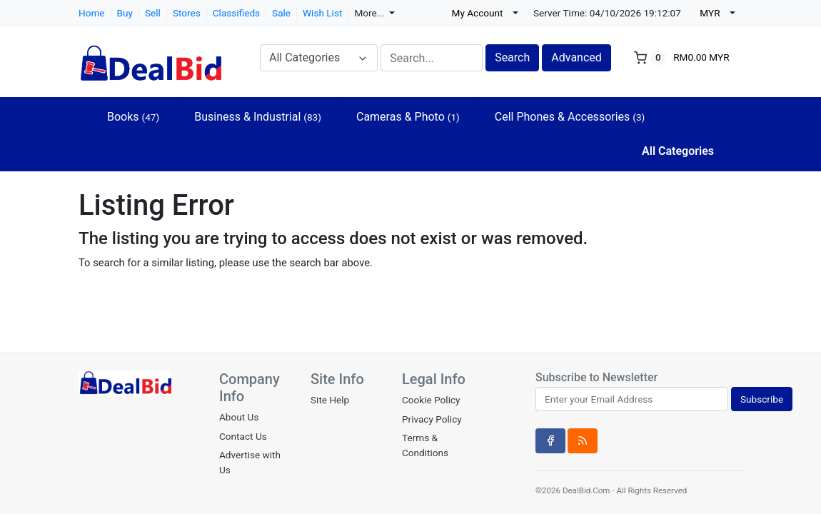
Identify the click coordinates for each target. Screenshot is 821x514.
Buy (125, 13)
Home (92, 13)
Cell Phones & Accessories (570, 117)
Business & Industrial (257, 117)
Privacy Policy (432, 419)
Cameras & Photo (408, 117)
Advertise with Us (250, 462)
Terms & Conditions (425, 445)
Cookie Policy (431, 399)
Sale (281, 13)
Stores (187, 13)
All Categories (678, 151)
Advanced (576, 57)
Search (512, 57)
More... (370, 13)
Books (133, 117)
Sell (153, 13)
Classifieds (236, 13)
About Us (238, 417)
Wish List (322, 13)
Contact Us (243, 436)
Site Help (330, 399)
